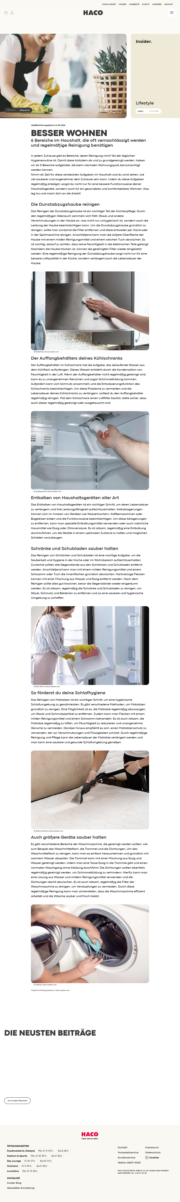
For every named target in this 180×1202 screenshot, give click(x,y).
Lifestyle (145, 103)
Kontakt (168, 4)
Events (145, 4)
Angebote (134, 4)
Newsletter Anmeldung (20, 1188)
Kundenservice (126, 1158)
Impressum (152, 1148)
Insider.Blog (14, 1183)
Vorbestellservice (128, 1153)
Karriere (156, 4)
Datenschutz (153, 1153)
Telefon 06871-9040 (129, 1163)
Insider (122, 4)
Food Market (109, 4)
